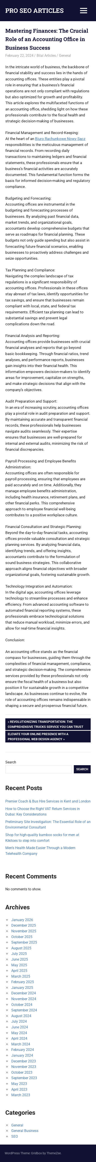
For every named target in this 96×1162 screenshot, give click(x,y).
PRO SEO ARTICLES (34, 10)
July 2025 (19, 954)
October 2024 (21, 1005)
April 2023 (19, 1089)
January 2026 (22, 920)
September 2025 (24, 942)
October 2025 (21, 937)
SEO (14, 1136)
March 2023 (20, 1095)
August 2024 (21, 1016)
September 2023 (24, 1078)
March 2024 (20, 1044)
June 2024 (19, 1027)
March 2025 (20, 976)
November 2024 (23, 999)
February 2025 (22, 982)
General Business (24, 1131)
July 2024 (19, 1021)
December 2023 (23, 1061)
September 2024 (24, 1010)
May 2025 (19, 965)
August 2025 (21, 948)
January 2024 (22, 1055)
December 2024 (23, 993)
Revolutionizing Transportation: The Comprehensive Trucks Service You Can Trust (45, 723)
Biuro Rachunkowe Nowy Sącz (60, 138)
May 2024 (19, 1033)
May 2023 (19, 1084)
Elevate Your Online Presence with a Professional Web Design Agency (38, 736)
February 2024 (22, 1050)
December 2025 (23, 925)
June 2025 (19, 959)
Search (10, 762)
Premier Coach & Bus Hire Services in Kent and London (48, 801)
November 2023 (23, 1067)
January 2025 (22, 988)
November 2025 (23, 931)
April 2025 (19, 971)
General (65, 55)
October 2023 (21, 1072)
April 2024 (19, 1038)
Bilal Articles (46, 55)
